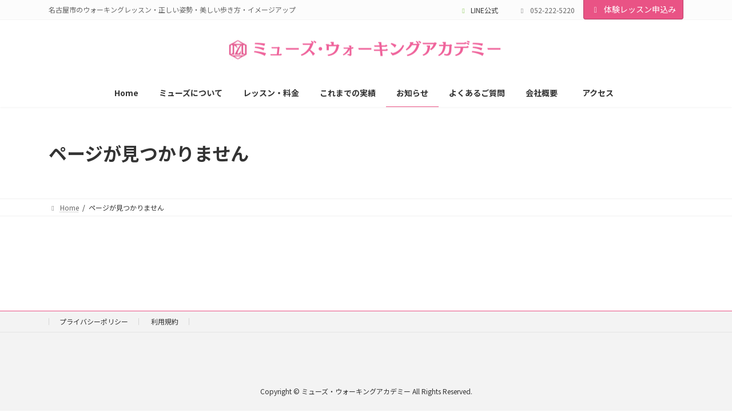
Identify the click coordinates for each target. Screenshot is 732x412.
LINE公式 (478, 10)
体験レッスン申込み (634, 9)
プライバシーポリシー (93, 321)
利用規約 (164, 321)
